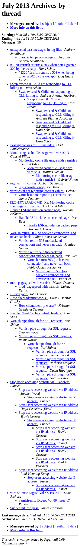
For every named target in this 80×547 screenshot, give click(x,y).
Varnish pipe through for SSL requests (36, 321)
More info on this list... (26, 27)
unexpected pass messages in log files (36, 49)
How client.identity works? (29, 298)
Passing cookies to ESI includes (32, 145)
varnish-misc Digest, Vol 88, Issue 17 (36, 493)
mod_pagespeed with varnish (30, 282)
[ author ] (61, 23)
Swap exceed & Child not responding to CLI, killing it (47, 101)
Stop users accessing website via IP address (40, 382)
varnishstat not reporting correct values (37, 191)
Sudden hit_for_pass (24, 508)
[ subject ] (47, 23)
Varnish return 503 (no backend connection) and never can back (41, 242)
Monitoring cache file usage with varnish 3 (40, 153)
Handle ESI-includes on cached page (35, 210)
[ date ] (73, 23)
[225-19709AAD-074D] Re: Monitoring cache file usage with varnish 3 (42, 204)
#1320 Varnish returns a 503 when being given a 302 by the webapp (46, 74)
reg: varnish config (23, 183)
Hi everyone (19, 294)
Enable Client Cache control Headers (36, 313)
